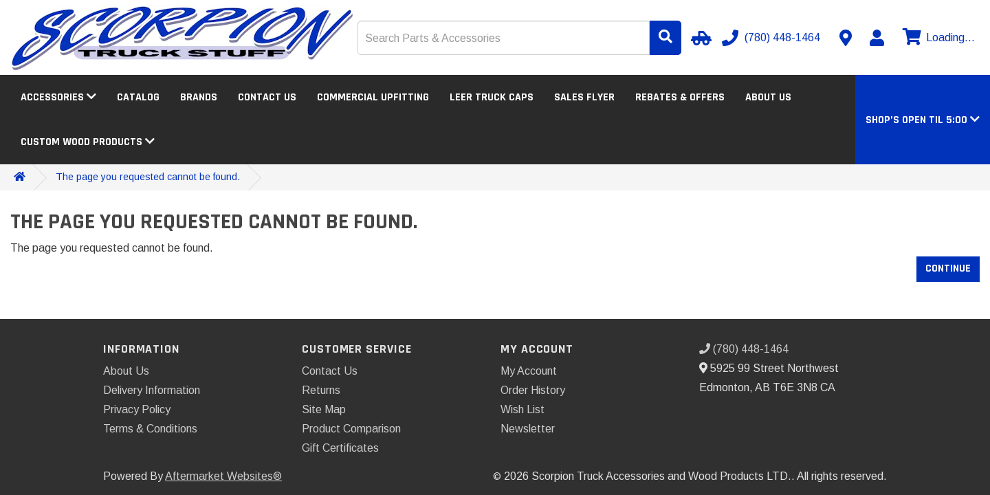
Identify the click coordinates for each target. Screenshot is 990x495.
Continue (948, 268)
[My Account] (876, 38)
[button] (922, 120)
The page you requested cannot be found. (148, 176)
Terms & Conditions (150, 428)
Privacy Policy (136, 409)
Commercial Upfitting (373, 97)
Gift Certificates (340, 448)
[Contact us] (845, 38)
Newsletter (527, 428)
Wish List (522, 409)
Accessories (58, 97)
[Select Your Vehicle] (699, 38)
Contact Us (267, 97)
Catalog (138, 97)
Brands (198, 97)
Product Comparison (351, 428)
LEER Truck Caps (492, 97)
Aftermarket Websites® (223, 476)
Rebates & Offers (680, 97)
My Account (528, 371)
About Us (768, 97)
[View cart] (937, 37)
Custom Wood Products (88, 142)
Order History (532, 390)
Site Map (324, 409)
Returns (321, 390)
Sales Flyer (584, 97)
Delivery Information (151, 390)
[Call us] (772, 38)
